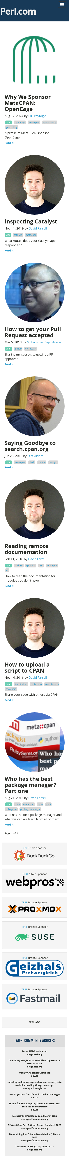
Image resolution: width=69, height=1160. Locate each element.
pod (41, 565)
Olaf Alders (35, 456)
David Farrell (38, 228)
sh (7, 570)
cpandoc (31, 565)
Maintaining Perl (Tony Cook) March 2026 (34, 1116)
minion (42, 462)
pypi (48, 804)
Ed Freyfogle (37, 116)
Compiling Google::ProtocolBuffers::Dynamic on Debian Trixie (35, 1062)
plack (32, 462)
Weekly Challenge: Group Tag (34, 1072)
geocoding (11, 127)
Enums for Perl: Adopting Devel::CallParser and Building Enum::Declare (34, 1105)
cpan (8, 122)
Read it (9, 143)
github (18, 348)
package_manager (30, 809)
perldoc (19, 565)
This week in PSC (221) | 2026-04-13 (34, 1146)
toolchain (11, 689)
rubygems (11, 809)
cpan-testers (52, 684)
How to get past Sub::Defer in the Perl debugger (35, 1094)
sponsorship (49, 122)
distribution (21, 684)
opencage (20, 122)
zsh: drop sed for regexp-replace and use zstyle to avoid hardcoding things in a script (34, 1084)
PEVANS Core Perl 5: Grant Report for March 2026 (34, 1125)
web (8, 234)
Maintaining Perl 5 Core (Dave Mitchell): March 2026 (34, 1136)
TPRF (26, 848)
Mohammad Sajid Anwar (44, 342)
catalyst (18, 234)
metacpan (34, 122)
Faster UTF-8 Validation (34, 1051)
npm (40, 804)
